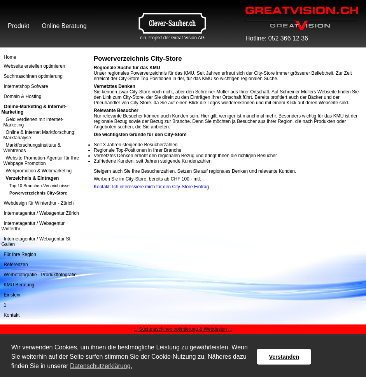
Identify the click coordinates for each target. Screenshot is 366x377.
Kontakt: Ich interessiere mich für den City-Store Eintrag (151, 186)
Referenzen (16, 264)
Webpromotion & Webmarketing (39, 171)
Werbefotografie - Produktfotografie (40, 274)
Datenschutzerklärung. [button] (101, 366)
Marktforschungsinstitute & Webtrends (32, 147)
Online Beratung (64, 26)
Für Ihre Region (20, 254)
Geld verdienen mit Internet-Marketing (34, 122)
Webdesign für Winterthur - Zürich (39, 203)
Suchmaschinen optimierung (33, 76)
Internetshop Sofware (26, 86)
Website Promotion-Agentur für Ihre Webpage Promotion (41, 160)
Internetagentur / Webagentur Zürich (41, 213)
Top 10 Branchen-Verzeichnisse (39, 185)
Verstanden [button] (284, 357)
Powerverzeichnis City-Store (38, 192)
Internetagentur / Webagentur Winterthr (33, 226)
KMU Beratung (19, 285)
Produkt (18, 26)
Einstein (12, 295)
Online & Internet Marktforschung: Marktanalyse (39, 135)
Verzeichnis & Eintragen (32, 178)
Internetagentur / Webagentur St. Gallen (37, 241)
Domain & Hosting (23, 96)
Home (10, 57)
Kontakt (12, 315)
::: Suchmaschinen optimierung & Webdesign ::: (183, 329)
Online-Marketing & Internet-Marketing (34, 109)
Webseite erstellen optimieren (34, 66)
